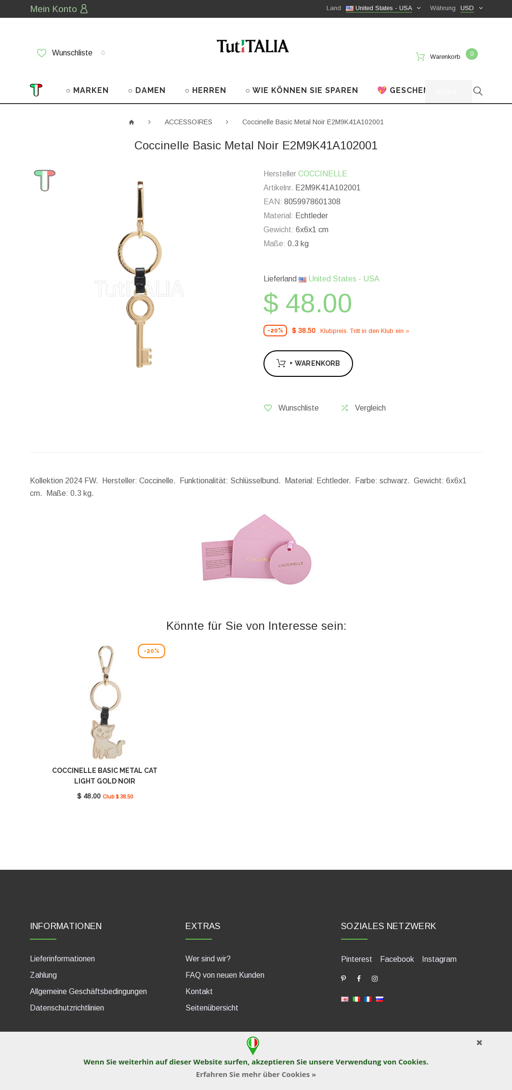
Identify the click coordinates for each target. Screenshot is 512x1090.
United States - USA (339, 270)
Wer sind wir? (208, 946)
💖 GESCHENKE (409, 80)
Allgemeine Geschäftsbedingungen (88, 978)
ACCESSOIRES (188, 112)
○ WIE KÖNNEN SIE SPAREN (301, 80)
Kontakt (199, 978)
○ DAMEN (147, 80)
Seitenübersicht (211, 995)
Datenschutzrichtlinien (67, 995)
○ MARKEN (87, 80)
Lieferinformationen (62, 946)
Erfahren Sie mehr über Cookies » (256, 1074)
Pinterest (356, 946)
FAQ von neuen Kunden (224, 962)
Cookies (412, 1061)
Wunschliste (71, 51)
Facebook (397, 946)
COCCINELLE (322, 164)
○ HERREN (205, 80)
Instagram (439, 946)
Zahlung (43, 962)
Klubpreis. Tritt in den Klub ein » (364, 321)
